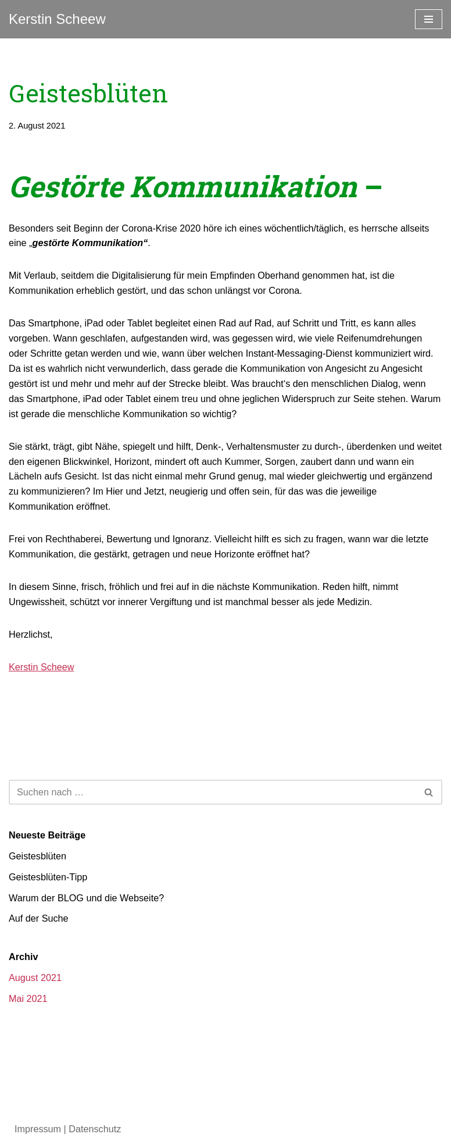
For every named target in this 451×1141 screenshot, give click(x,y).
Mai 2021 (28, 992)
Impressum (37, 1123)
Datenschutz (94, 1123)
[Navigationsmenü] (428, 19)
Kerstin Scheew (41, 663)
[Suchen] (212, 787)
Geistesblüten (37, 851)
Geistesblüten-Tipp (48, 871)
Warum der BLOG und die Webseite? (85, 892)
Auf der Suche (38, 913)
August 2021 (35, 972)
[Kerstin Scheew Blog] (57, 19)
